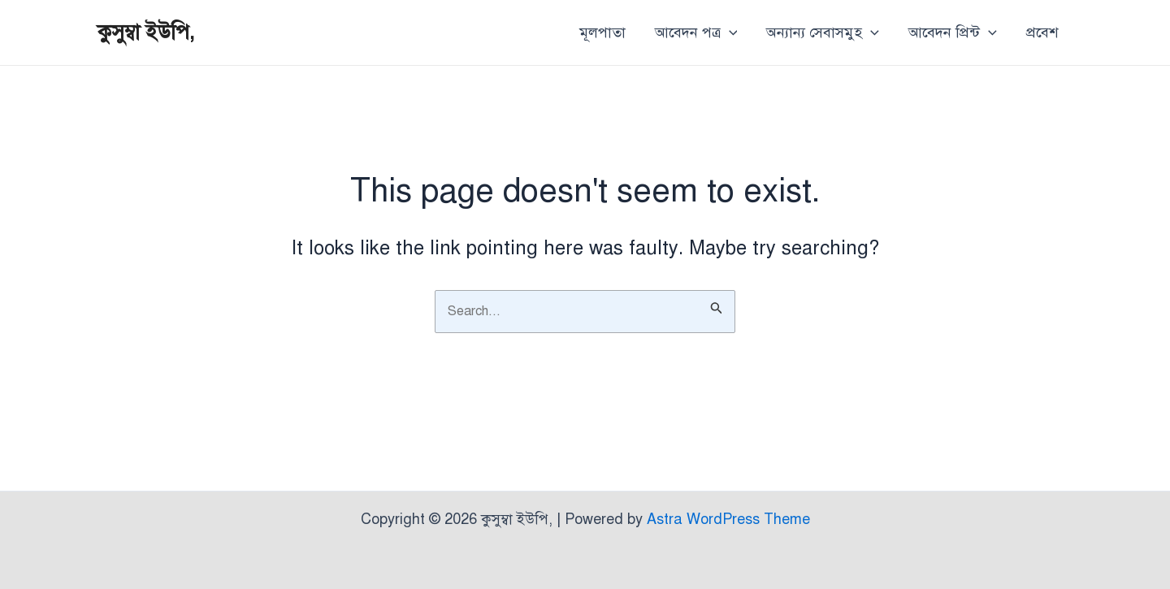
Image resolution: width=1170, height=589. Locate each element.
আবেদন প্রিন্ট (952, 32)
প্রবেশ (1042, 32)
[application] (729, 32)
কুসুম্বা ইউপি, (146, 32)
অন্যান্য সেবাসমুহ (822, 32)
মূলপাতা (602, 32)
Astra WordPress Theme (728, 519)
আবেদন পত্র (696, 32)
